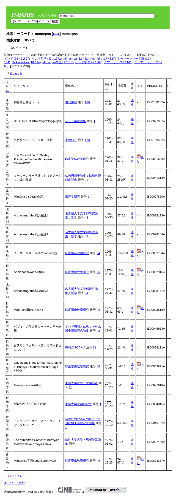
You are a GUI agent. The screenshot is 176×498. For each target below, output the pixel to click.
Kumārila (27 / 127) (103, 58)
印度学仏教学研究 (77, 159)
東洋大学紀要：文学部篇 (81, 383)
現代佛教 (71, 102)
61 (94, 347)
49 (98, 460)
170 (87, 140)
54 (86, 293)
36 (98, 272)
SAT (56, 34)
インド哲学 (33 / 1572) (47, 58)
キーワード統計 (14, 483)
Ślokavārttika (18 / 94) (26, 62)
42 (98, 309)
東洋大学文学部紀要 (78, 404)
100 (87, 102)
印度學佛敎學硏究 (77, 272)
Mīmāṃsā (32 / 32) (76, 58)
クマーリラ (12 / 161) (118, 62)
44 (98, 366)
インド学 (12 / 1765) (88, 62)
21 (98, 159)
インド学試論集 (75, 121)
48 (86, 217)
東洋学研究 (72, 196)
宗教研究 (71, 140)
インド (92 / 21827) (17, 58)
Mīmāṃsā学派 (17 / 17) (58, 62)
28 (70, 387)
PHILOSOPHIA (75, 347)
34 (98, 253)
